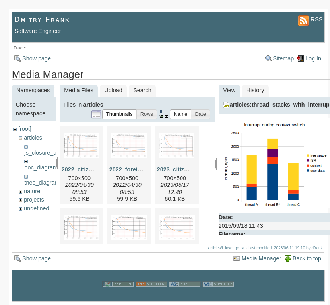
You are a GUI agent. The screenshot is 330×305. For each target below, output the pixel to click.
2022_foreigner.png (135, 169)
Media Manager (261, 258)
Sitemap (283, 58)
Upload (113, 90)
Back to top (307, 258)
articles (33, 137)
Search (142, 90)
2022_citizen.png (84, 169)
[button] (119, 114)
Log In (313, 58)
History (255, 90)
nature (32, 191)
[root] (24, 129)
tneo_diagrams (43, 182)
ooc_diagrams (42, 167)
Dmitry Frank (42, 19)
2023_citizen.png (180, 169)
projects (34, 199)
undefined (36, 208)
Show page (36, 58)
